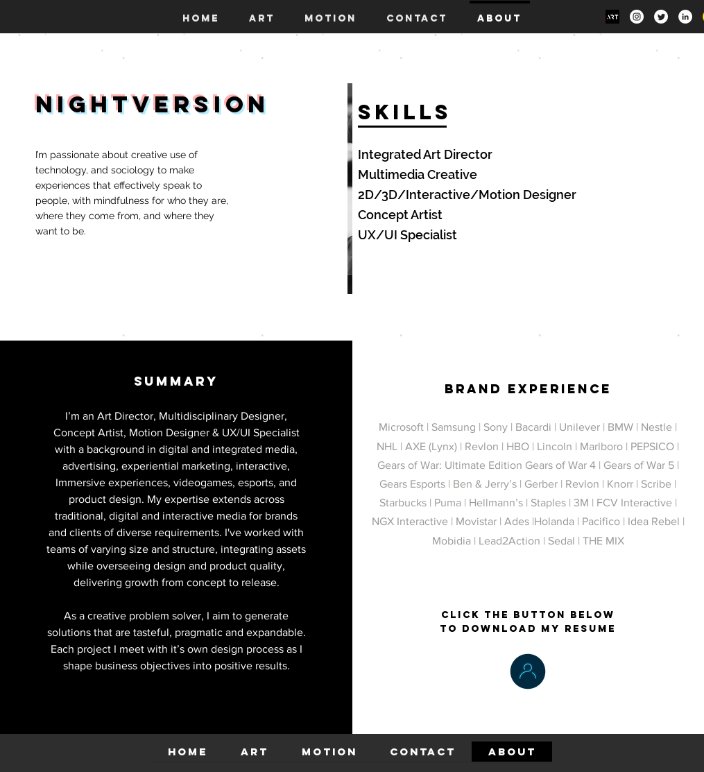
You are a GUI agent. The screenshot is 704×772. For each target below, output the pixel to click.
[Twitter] (661, 17)
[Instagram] (637, 17)
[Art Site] (612, 17)
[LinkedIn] (685, 17)
